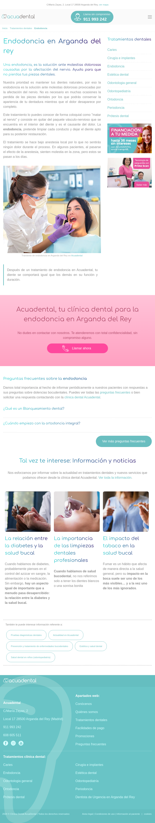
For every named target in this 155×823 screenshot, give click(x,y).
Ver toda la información (115, 477)
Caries (112, 49)
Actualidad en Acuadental (66, 635)
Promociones (84, 736)
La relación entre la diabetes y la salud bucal (26, 546)
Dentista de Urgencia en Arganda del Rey (105, 797)
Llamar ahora (76, 348)
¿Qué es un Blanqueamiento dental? (33, 408)
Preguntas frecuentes (90, 744)
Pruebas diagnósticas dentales (26, 635)
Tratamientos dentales (91, 720)
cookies (148, 814)
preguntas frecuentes (115, 392)
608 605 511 (12, 735)
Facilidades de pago (89, 728)
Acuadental (77, 255)
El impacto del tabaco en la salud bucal (121, 546)
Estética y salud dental (91, 646)
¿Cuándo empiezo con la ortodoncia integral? (41, 423)
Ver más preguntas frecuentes (123, 441)
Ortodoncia (115, 99)
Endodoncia (116, 66)
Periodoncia (116, 107)
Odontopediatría (119, 91)
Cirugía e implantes (121, 58)
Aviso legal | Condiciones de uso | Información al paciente (111, 814)
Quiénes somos (86, 712)
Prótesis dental (118, 116)
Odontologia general (121, 83)
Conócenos (83, 704)
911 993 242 (12, 727)
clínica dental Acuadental (82, 397)
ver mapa (104, 4)
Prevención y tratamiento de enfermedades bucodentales (39, 646)
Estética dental (118, 74)
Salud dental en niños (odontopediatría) (30, 657)
